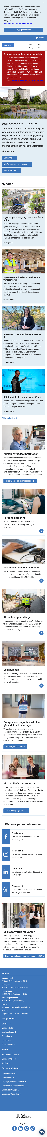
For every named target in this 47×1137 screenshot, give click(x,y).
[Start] (8, 45)
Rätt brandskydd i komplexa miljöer (22, 397)
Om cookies (8, 1077)
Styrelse (7, 1024)
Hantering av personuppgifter (15, 1086)
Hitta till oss (8, 1040)
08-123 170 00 (7, 981)
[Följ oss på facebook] (14, 1128)
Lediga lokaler (11, 669)
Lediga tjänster (9, 1059)
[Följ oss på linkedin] (20, 1128)
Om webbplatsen (10, 1073)
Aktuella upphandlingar (17, 617)
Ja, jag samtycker (23, 30)
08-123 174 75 (7, 1001)
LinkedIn (17, 868)
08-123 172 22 (7, 994)
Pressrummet (9, 1044)
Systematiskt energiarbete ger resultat (22, 335)
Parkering (7, 1036)
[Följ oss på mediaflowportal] (32, 1128)
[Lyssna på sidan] (40, 38)
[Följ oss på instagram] (26, 1128)
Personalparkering (14, 517)
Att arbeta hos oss (11, 1055)
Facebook (18, 833)
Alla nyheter (10, 418)
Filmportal (18, 886)
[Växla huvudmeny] (33, 45)
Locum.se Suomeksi (12, 1094)
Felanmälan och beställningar (21, 567)
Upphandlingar (9, 1032)
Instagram (18, 851)
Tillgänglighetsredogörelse (14, 1082)
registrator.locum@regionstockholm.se (16, 1007)
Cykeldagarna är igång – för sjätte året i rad (23, 219)
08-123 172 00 (7, 987)
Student (6, 1063)
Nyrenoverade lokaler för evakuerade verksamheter (21, 278)
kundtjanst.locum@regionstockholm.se (27, 80)
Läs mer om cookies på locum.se (18, 23)
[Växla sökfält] (42, 45)
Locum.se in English (12, 1090)
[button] (9, 158)
